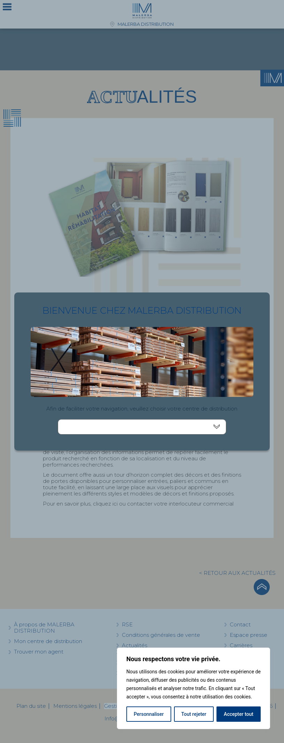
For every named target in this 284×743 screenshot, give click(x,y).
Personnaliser (149, 714)
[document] (142, 371)
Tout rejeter (193, 714)
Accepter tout (238, 714)
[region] (193, 688)
